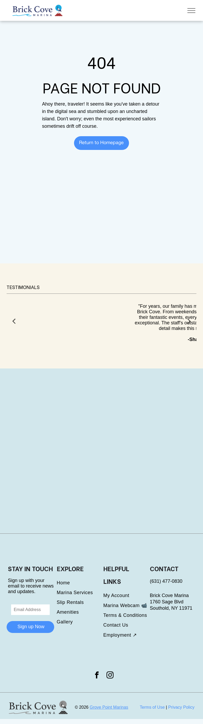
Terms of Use (152, 707)
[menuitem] (80, 583)
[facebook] (96, 676)
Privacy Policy (181, 707)
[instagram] (110, 676)
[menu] (191, 10)
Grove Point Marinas (109, 707)
